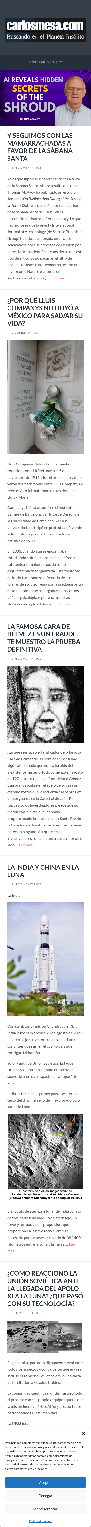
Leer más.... (59, 278)
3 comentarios (25, 332)
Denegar (45, 1495)
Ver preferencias (45, 1509)
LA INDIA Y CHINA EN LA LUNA (43, 871)
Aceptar (45, 1482)
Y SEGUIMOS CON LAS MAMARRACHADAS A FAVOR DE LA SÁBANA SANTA (40, 147)
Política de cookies (40, 1521)
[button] (83, 1433)
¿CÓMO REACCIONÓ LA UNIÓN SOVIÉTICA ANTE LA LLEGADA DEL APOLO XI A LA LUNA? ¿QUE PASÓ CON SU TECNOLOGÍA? (45, 1288)
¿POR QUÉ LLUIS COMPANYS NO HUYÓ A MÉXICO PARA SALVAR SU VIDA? (45, 312)
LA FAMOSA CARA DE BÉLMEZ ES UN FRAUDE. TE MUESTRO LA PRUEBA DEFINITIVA (43, 638)
